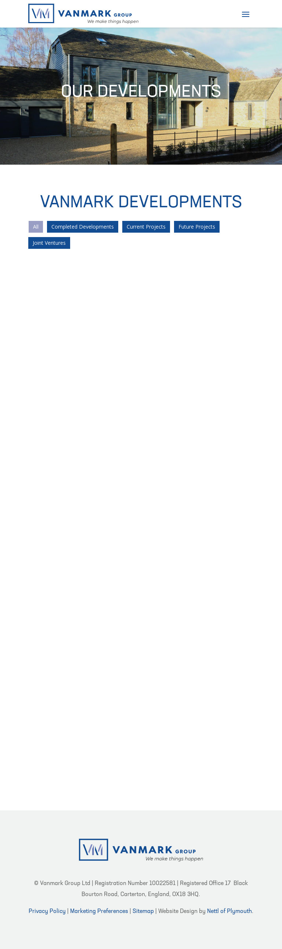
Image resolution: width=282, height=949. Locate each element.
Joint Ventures (49, 242)
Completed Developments (82, 226)
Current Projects (146, 226)
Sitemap (143, 911)
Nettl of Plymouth (229, 911)
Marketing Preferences (99, 911)
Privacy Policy (47, 911)
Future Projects (196, 226)
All (36, 226)
